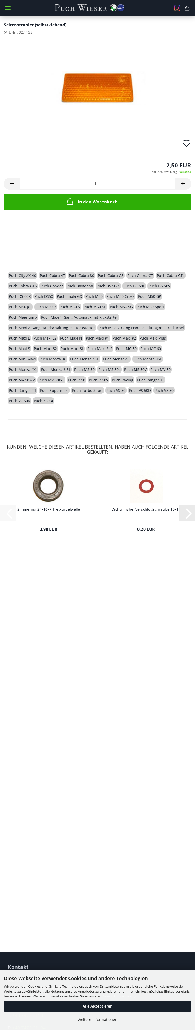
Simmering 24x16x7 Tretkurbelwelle (48, 509)
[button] (12, 184)
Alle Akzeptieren (97, 1006)
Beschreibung (28, 256)
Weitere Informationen (97, 1019)
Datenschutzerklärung (119, 996)
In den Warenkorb (92, 201)
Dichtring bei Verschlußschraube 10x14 (146, 509)
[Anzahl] (97, 184)
